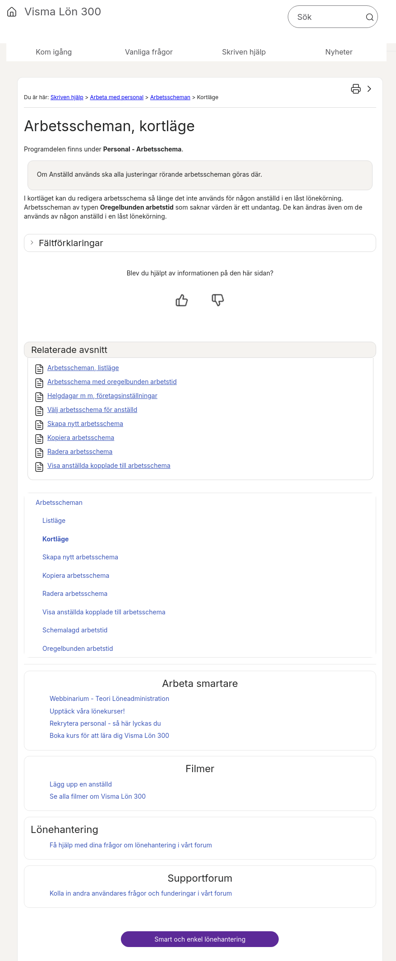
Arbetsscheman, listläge (83, 367)
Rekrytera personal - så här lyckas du (105, 723)
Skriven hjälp (67, 97)
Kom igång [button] (54, 51)
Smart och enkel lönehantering (199, 939)
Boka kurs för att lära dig (109, 735)
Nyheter (338, 51)
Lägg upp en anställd (81, 784)
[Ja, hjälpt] (181, 300)
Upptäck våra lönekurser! (87, 711)
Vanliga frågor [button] (149, 51)
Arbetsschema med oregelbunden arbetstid (112, 381)
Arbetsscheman (170, 97)
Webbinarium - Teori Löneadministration (109, 698)
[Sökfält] (333, 16)
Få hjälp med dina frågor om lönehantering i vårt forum (131, 845)
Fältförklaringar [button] (71, 243)
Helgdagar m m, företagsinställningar (102, 395)
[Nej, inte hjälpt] (217, 300)
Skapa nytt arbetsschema (85, 423)
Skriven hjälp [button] (244, 51)
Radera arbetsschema (79, 451)
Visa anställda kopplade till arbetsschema (108, 465)
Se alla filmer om (98, 796)
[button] (370, 17)
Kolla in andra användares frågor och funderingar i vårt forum (141, 893)
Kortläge (55, 539)
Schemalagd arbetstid (74, 630)
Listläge (53, 520)
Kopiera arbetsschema (80, 437)
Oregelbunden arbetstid (77, 648)
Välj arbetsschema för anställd (92, 409)
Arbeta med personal (116, 97)
